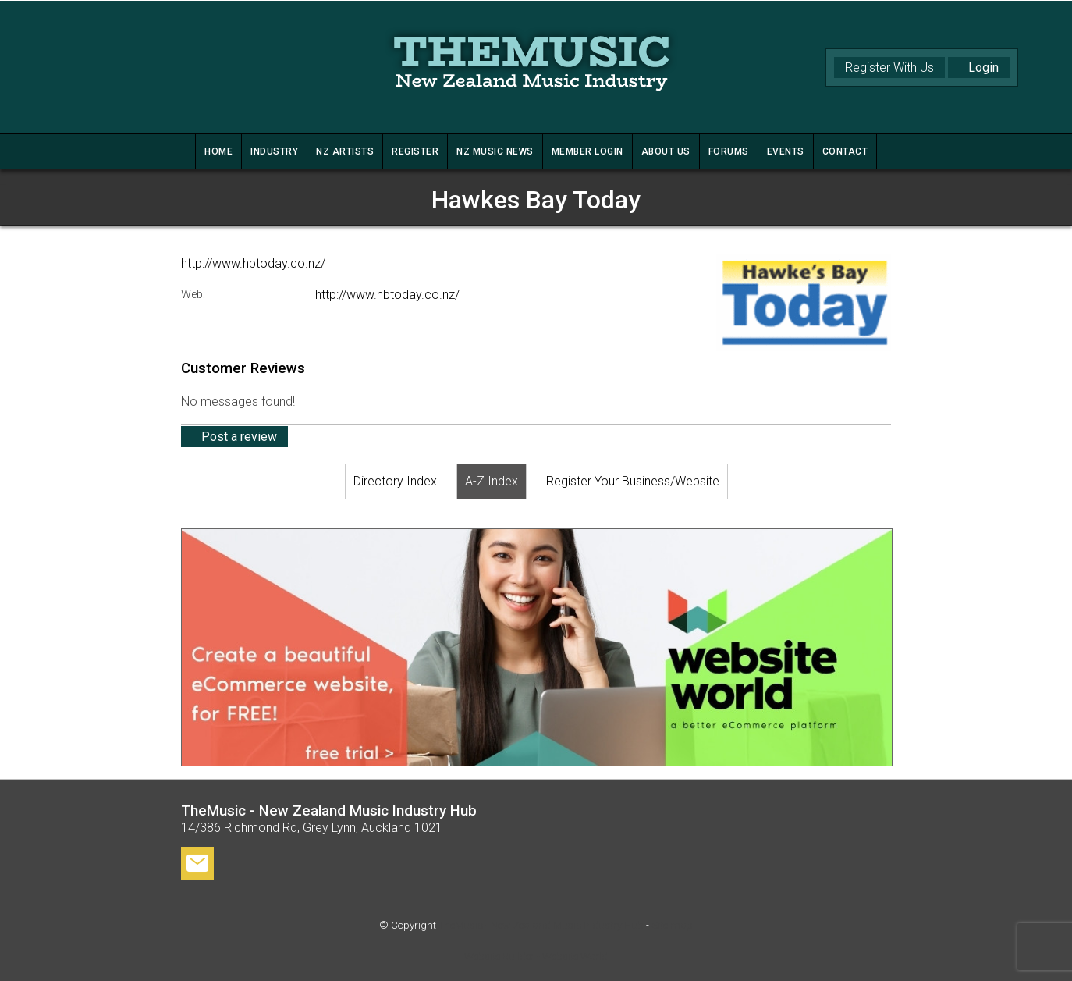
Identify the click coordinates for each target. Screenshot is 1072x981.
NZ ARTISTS (345, 151)
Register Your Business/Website (632, 481)
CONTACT (845, 151)
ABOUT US (665, 151)
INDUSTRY (274, 151)
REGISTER (415, 151)
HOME (218, 151)
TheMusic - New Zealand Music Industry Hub (541, 925)
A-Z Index (491, 481)
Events (785, 151)
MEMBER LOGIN (587, 151)
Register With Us (889, 67)
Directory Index (395, 481)
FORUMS (728, 151)
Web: (193, 294)
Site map (672, 925)
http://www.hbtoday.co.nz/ (253, 263)
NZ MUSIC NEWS (495, 151)
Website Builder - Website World (536, 956)
